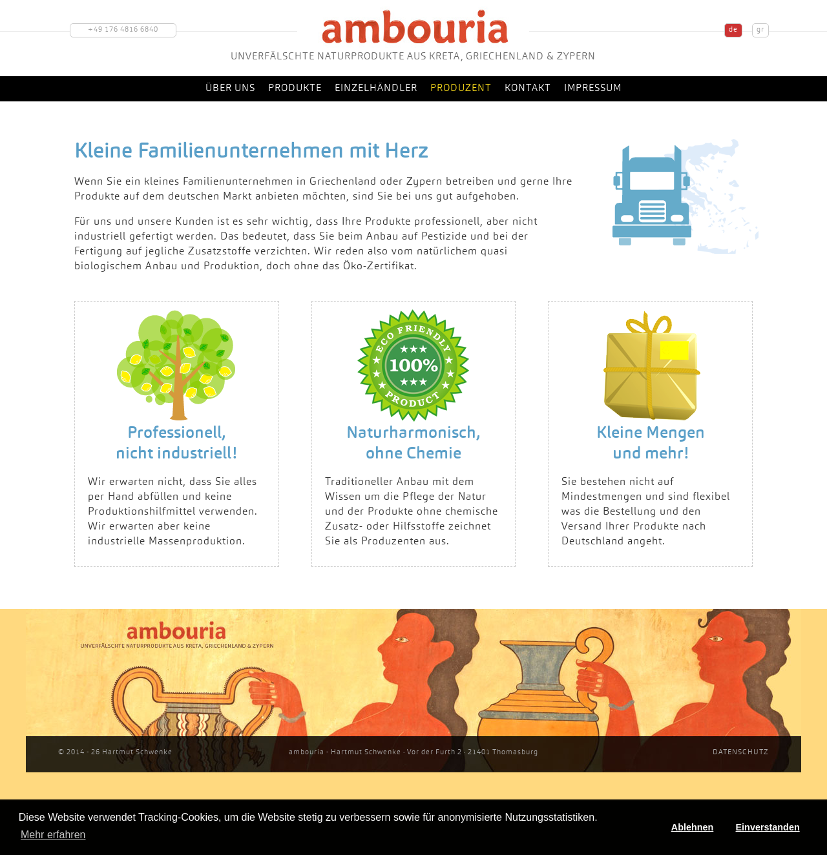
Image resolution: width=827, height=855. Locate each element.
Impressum (593, 89)
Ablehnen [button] (692, 827)
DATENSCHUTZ (741, 752)
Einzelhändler (376, 89)
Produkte (295, 89)
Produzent (461, 89)
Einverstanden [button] (768, 827)
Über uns (230, 89)
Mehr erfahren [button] (53, 834)
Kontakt (528, 89)
